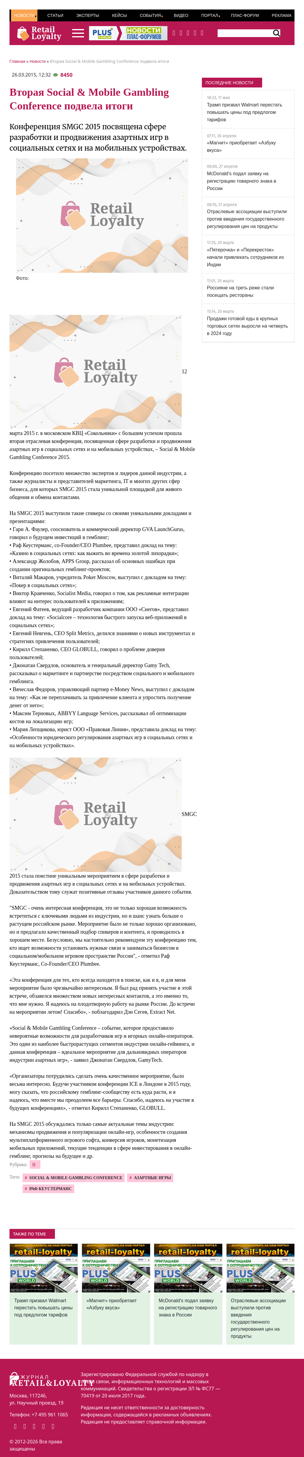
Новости (24, 15)
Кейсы (119, 15)
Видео (181, 15)
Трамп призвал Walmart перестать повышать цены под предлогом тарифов (244, 112)
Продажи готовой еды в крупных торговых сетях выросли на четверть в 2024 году (247, 326)
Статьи (55, 15)
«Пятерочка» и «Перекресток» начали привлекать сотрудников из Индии (245, 257)
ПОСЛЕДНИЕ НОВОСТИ (229, 82)
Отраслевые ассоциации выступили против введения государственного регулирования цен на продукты (247, 219)
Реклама (282, 15)
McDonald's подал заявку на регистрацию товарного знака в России (241, 181)
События (150, 15)
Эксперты (87, 15)
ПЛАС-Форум (245, 15)
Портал (209, 15)
